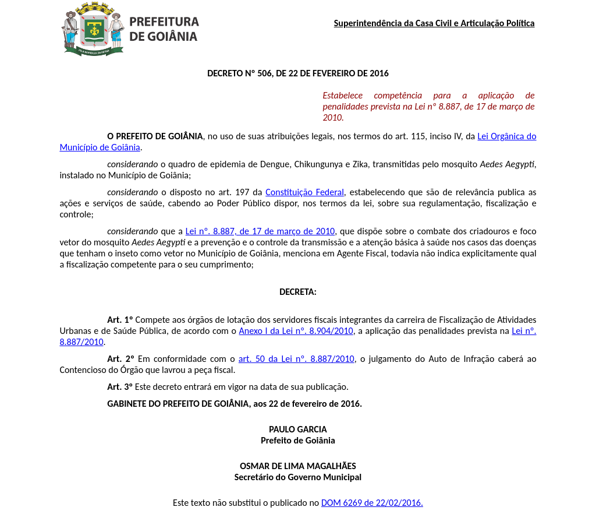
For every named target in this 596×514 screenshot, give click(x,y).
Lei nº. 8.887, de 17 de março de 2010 (260, 231)
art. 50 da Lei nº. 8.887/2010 (296, 358)
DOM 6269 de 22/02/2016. (372, 502)
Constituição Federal (304, 192)
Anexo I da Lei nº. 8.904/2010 (296, 330)
